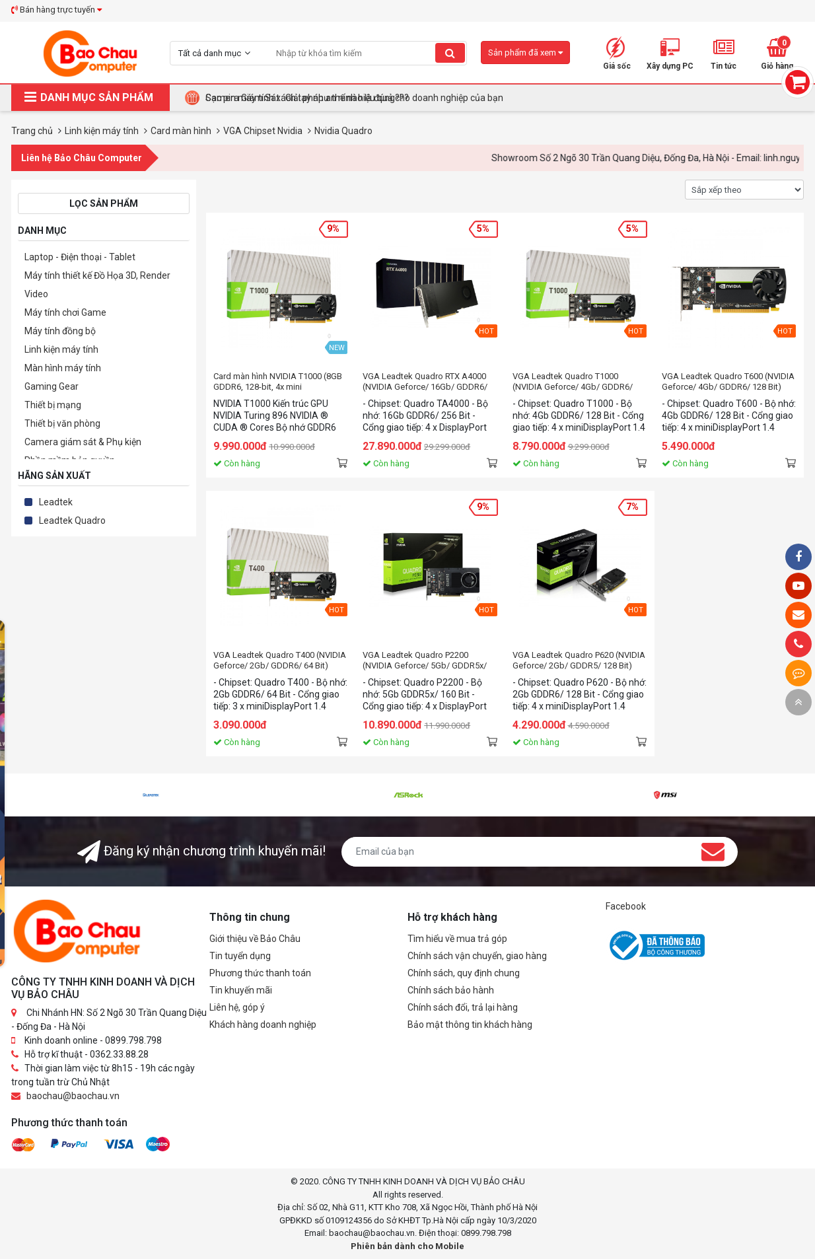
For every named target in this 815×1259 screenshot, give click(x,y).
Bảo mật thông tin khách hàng (470, 1024)
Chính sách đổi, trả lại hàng (463, 1007)
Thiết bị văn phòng (62, 423)
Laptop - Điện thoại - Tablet (79, 257)
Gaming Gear (51, 386)
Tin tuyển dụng (240, 956)
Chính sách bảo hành (451, 990)
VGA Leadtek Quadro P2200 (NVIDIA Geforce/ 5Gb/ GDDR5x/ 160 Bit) (425, 660)
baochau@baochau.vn (73, 1096)
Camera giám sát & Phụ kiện (82, 442)
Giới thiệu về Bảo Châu (255, 938)
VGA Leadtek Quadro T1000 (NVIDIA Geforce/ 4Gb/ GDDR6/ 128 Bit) (573, 381)
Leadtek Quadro (72, 520)
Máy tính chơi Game (65, 312)
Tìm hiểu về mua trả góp (457, 938)
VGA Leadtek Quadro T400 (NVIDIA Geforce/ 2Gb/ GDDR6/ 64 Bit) (279, 660)
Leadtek (56, 502)
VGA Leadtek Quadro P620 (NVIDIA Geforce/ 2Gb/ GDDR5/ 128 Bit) (579, 660)
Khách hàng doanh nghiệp (262, 1024)
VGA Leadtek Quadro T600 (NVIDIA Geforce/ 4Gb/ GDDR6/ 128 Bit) (728, 381)
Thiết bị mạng (52, 405)
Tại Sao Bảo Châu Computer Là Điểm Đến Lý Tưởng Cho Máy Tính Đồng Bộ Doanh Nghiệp (388, 97)
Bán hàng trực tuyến (56, 10)
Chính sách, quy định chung (464, 973)
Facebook (626, 906)
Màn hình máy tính (62, 368)
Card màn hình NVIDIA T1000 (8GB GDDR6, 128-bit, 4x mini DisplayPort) (277, 381)
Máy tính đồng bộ (60, 331)
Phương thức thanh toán (260, 973)
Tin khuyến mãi (240, 990)
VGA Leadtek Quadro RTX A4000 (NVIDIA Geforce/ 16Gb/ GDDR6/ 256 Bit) (425, 381)
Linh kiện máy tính (61, 349)
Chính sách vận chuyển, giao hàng (477, 956)
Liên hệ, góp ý (237, 1007)
